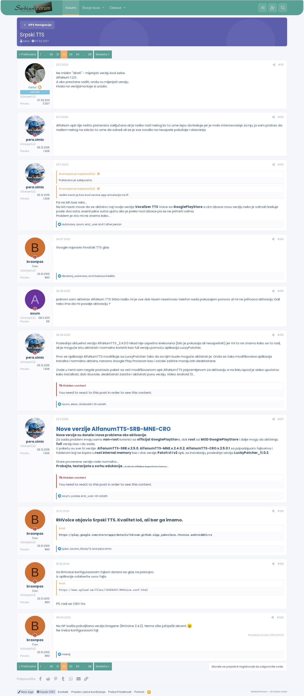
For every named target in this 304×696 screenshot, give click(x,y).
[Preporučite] (274, 64)
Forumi (71, 7)
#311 (281, 64)
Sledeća (101, 54)
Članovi (115, 7)
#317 (281, 419)
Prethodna (28, 54)
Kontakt (63, 692)
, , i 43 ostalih (85, 496)
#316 (280, 335)
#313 (281, 164)
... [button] (45, 54)
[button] (103, 7)
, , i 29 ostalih (84, 404)
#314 (280, 239)
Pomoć (139, 692)
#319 (280, 564)
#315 (280, 291)
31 (57, 54)
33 (70, 54)
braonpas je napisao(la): (77, 174)
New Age (26, 692)
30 (51, 54)
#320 (280, 617)
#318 (280, 511)
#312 (281, 117)
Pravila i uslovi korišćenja (88, 692)
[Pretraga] (282, 7)
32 (64, 54)
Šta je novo (91, 7)
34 (77, 54)
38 (89, 54)
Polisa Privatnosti (119, 692)
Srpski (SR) (46, 692)
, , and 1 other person (92, 224)
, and (88, 276)
